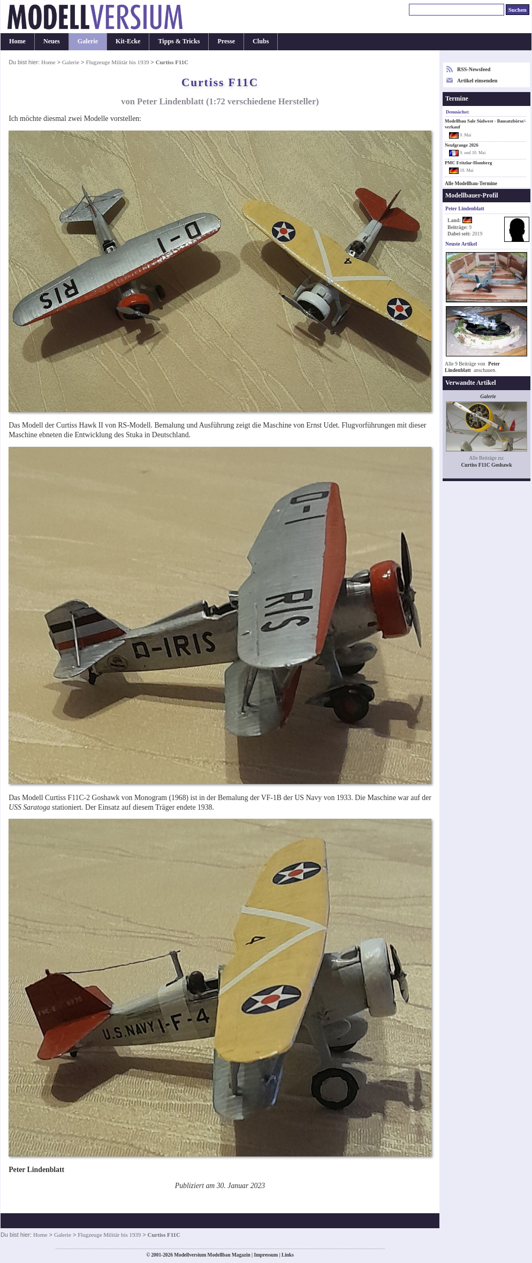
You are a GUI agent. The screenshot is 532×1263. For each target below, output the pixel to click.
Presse (226, 41)
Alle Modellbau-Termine (471, 183)
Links (288, 1255)
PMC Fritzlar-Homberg (468, 162)
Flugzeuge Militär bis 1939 (117, 62)
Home (17, 41)
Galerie (88, 41)
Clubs (261, 41)
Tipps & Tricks (179, 41)
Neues (51, 41)
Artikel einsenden (477, 80)
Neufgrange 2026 (461, 145)
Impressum (266, 1255)
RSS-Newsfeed (473, 69)
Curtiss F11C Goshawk (486, 465)
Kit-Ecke (128, 41)
